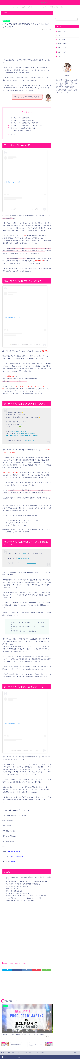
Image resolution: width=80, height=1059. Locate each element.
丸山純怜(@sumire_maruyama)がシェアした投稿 (24, 209)
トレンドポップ (40, 2)
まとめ (13, 134)
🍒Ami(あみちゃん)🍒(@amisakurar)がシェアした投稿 (25, 344)
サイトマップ (41, 7)
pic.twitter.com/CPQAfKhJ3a (29, 435)
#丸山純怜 (32, 433)
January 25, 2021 (29, 440)
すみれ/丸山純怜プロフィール (22, 130)
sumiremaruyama (14, 851)
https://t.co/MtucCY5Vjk (13, 435)
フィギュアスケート (63, 43)
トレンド (60, 35)
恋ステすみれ (18, 963)
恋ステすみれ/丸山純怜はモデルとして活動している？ (27, 125)
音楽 (59, 56)
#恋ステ (25, 553)
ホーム (15, 7)
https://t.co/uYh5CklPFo (18, 431)
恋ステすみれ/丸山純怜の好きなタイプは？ (24, 128)
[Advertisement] (26, 44)
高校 (24, 963)
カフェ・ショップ (62, 31)
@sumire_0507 (14, 861)
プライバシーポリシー (58, 7)
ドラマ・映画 (61, 39)
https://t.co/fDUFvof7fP (24, 558)
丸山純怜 (6, 963)
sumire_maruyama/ (16, 856)
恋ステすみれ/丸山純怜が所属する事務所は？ (24, 123)
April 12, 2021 (31, 563)
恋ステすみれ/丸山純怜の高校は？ (21, 118)
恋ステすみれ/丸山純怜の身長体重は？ (22, 120)
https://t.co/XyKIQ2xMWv (21, 433)
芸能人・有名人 (6, 20)
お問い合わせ (27, 7)
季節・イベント (62, 48)
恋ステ (11, 963)
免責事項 (18, 1057)
